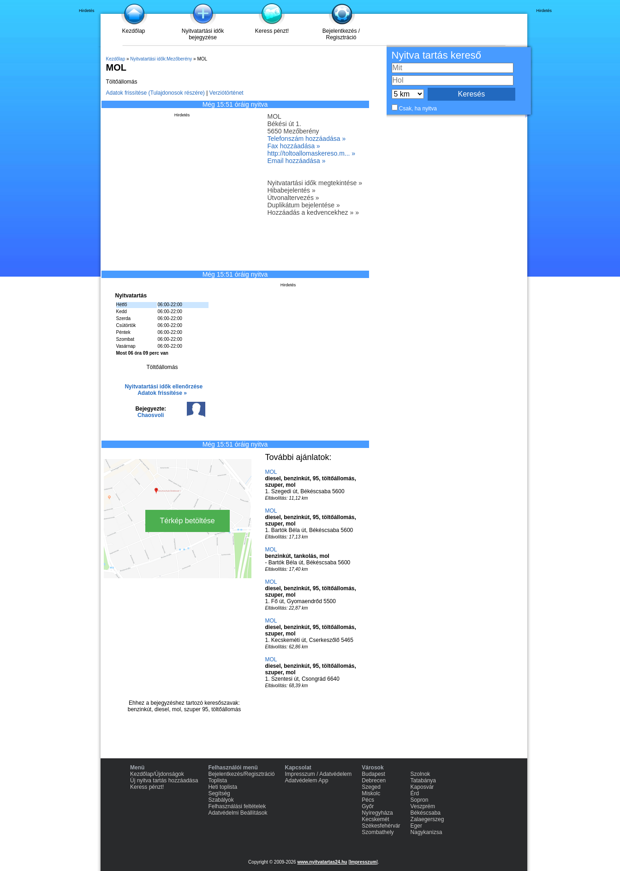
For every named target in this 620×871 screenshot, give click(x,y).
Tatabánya (423, 780)
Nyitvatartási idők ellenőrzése (164, 386)
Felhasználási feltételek (237, 806)
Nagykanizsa (426, 832)
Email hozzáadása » (297, 160)
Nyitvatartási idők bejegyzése (203, 34)
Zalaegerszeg (427, 819)
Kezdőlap (133, 31)
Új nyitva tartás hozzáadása (164, 780)
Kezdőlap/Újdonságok (157, 774)
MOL (271, 472)
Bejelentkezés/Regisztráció (241, 774)
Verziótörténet (226, 93)
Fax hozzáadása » (294, 146)
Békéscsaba (426, 813)
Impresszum (363, 862)
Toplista (217, 780)
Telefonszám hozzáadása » (307, 138)
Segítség (219, 793)
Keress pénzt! (272, 31)
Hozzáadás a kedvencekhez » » (313, 212)
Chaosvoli (150, 415)
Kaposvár (422, 787)
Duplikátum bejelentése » (304, 205)
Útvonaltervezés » (293, 197)
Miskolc (371, 793)
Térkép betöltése (187, 521)
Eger (416, 826)
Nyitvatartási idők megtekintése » (315, 183)
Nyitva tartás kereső (436, 55)
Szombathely (377, 832)
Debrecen (374, 780)
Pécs (368, 800)
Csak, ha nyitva (418, 108)
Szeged (371, 787)
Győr (368, 806)
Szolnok (420, 774)
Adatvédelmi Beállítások (237, 813)
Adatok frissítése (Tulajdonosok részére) (155, 93)
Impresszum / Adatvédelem (318, 774)
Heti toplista (222, 787)
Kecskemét (375, 819)
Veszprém (423, 806)
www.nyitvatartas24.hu (322, 862)
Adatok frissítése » (162, 393)
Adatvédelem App (306, 780)
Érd (415, 793)
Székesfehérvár (381, 826)
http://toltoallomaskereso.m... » (312, 153)
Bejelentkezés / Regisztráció (341, 34)
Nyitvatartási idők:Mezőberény (161, 58)
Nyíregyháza (377, 813)
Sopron (420, 800)
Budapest (373, 774)
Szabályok (220, 800)
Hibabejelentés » (292, 190)
